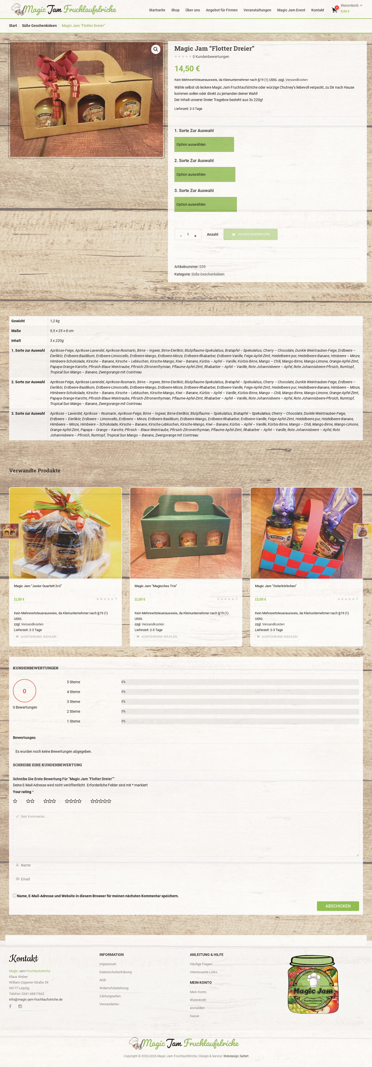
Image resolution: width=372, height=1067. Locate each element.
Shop (175, 10)
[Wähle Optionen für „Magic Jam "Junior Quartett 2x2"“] (36, 637)
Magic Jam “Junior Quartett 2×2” (38, 586)
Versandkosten (296, 80)
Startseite (157, 10)
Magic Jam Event (291, 10)
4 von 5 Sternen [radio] (75, 801)
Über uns (192, 10)
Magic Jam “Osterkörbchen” (276, 586)
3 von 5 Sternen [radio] (51, 801)
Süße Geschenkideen (39, 26)
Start (13, 26)
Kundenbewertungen (211, 57)
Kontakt (317, 10)
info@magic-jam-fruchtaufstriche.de (36, 999)
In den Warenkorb (254, 234)
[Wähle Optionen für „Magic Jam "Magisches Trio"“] (157, 637)
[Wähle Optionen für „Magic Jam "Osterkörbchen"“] (277, 637)
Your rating (23, 792)
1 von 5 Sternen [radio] (17, 801)
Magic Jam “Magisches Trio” (156, 586)
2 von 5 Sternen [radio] (32, 801)
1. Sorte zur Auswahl (194, 130)
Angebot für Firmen (222, 10)
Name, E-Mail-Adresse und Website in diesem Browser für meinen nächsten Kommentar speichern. (98, 896)
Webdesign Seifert (236, 1056)
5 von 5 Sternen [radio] (102, 801)
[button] (351, 8)
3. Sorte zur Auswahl (194, 190)
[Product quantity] (188, 234)
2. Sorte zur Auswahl (194, 160)
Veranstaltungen (257, 10)
